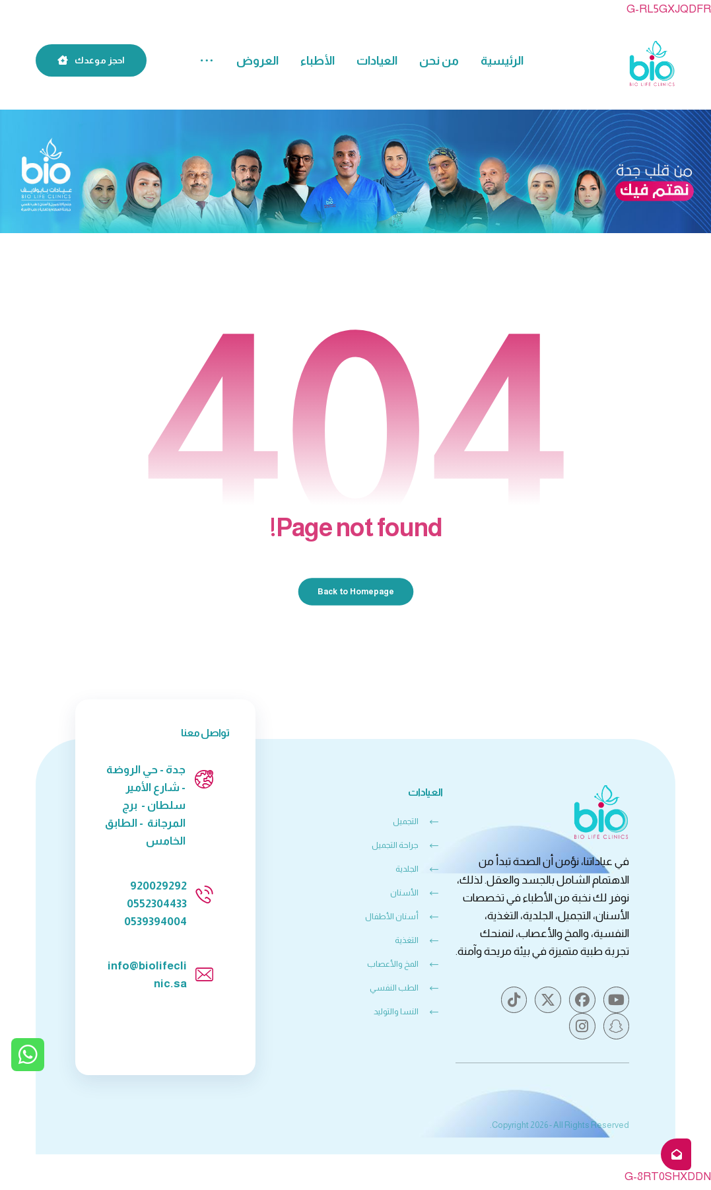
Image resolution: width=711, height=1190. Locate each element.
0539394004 (155, 923)
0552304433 (157, 905)
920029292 (158, 888)
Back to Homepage (355, 593)
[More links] (207, 61)
